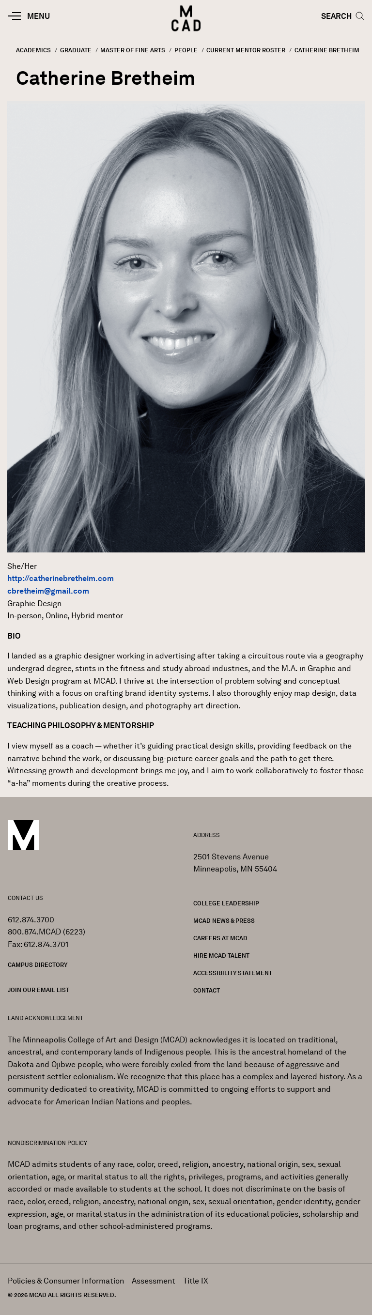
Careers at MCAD (220, 938)
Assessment (153, 1280)
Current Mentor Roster (245, 50)
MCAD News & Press (224, 920)
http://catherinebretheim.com (60, 578)
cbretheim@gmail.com (48, 591)
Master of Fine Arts (132, 50)
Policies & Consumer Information (66, 1280)
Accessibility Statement (232, 973)
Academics (33, 50)
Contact (206, 990)
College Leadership (226, 903)
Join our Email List (38, 990)
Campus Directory (37, 964)
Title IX (195, 1280)
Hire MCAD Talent (221, 955)
